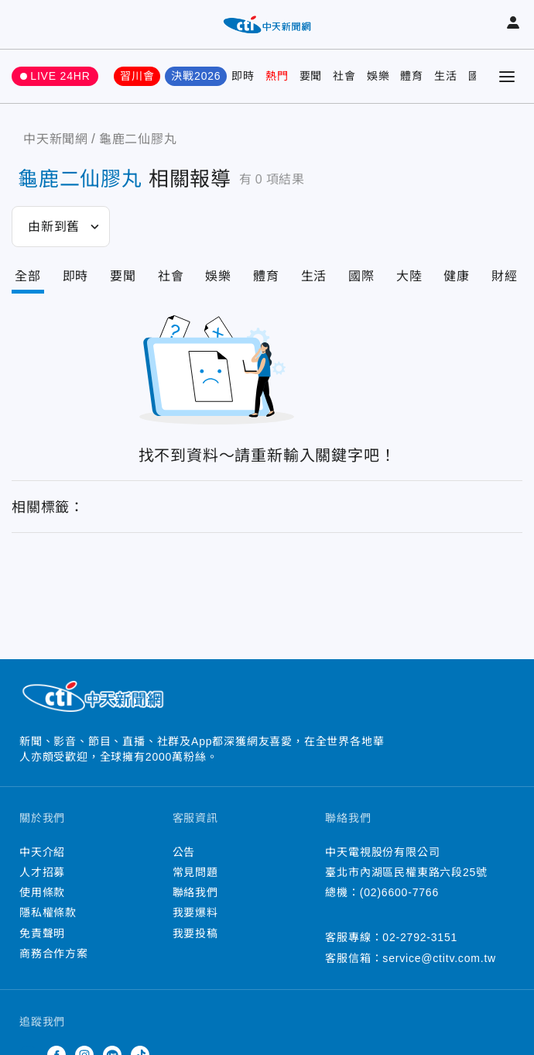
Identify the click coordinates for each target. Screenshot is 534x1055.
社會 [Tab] (171, 276)
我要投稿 (195, 933)
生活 (445, 76)
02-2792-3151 (419, 937)
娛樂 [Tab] (218, 276)
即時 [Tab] (76, 276)
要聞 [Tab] (123, 276)
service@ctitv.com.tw (439, 958)
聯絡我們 (195, 892)
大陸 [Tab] (409, 276)
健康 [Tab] (456, 276)
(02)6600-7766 (399, 892)
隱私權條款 (48, 912)
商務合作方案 (53, 953)
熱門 (277, 76)
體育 (411, 76)
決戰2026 (196, 76)
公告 (184, 852)
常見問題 (195, 872)
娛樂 (378, 76)
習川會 (137, 76)
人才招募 (42, 872)
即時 (243, 76)
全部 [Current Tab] (28, 276)
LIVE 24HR (60, 76)
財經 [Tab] (504, 276)
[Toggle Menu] (506, 76)
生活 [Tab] (314, 276)
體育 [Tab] (266, 276)
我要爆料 (195, 912)
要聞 (311, 76)
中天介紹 (42, 852)
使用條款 (42, 892)
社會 (344, 76)
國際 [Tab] (361, 276)
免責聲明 (42, 933)
